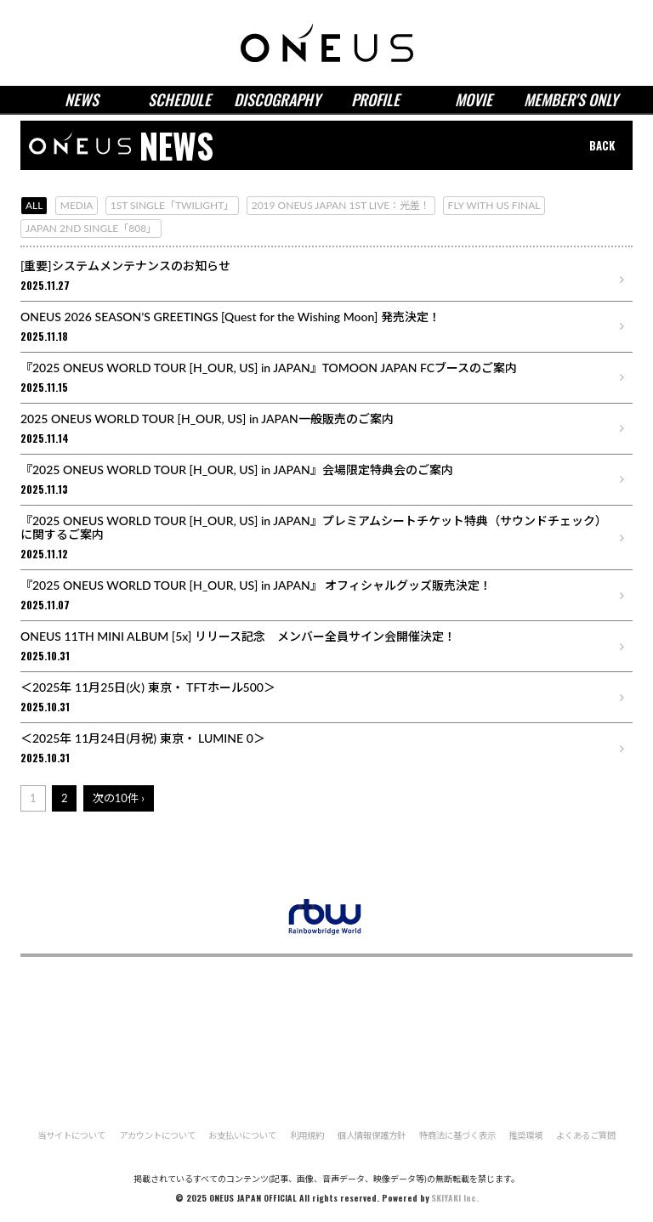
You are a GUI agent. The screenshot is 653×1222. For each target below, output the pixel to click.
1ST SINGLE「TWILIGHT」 (173, 205)
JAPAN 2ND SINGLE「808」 (91, 228)
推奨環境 (526, 1135)
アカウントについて (156, 1135)
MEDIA (77, 205)
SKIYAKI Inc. (455, 1197)
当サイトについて (71, 1135)
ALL (34, 205)
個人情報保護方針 (372, 1135)
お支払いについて (242, 1135)
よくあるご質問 (586, 1135)
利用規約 (307, 1135)
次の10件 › (119, 798)
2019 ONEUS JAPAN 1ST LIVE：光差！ (341, 205)
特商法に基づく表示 (457, 1135)
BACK (602, 145)
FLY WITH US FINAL (494, 205)
